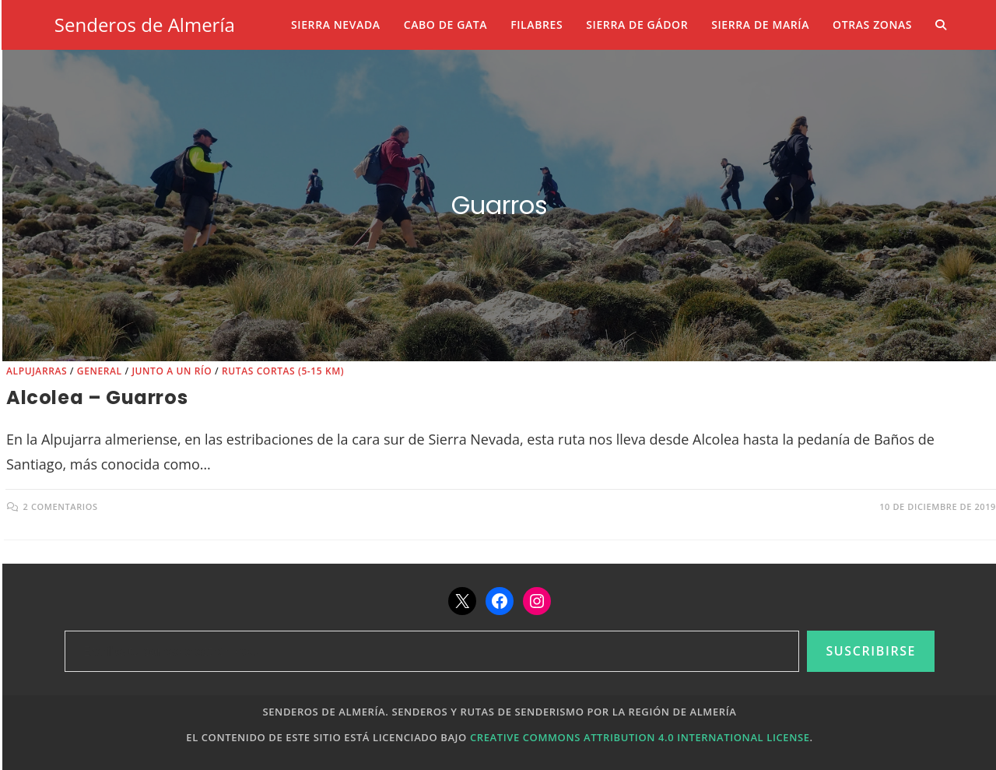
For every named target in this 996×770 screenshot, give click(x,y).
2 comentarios (60, 506)
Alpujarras (36, 371)
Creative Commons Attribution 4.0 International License (640, 737)
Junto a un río (172, 371)
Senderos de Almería (144, 24)
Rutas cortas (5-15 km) (283, 371)
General (99, 371)
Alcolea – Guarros (97, 397)
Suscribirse (871, 650)
